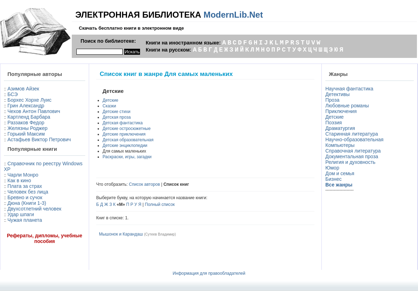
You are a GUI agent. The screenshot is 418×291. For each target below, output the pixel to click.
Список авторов (144, 184)
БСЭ (12, 94)
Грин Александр (25, 105)
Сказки (109, 105)
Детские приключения (124, 134)
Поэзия (333, 122)
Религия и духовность (350, 162)
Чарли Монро (22, 175)
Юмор (332, 168)
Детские (110, 100)
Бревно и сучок (24, 197)
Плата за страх (24, 186)
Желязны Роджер (27, 128)
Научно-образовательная (354, 139)
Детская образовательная (128, 139)
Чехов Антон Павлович (33, 111)
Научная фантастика (349, 88)
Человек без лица (27, 192)
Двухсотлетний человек (34, 209)
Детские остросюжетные (127, 128)
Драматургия (340, 128)
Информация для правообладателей (209, 273)
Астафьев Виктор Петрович (39, 139)
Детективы (337, 94)
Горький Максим (26, 134)
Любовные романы (347, 105)
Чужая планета (24, 220)
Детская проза (117, 117)
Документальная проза (351, 156)
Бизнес (333, 179)
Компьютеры (340, 145)
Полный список (160, 204)
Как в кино (19, 180)
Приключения (341, 111)
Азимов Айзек (23, 88)
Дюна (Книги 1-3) (26, 203)
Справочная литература (353, 151)
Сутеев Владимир (159, 234)
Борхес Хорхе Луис (29, 100)
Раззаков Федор (25, 122)
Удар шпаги (20, 214)
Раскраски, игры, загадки (127, 156)
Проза (332, 100)
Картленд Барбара (28, 117)
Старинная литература (351, 134)
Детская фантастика (123, 122)
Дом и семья (339, 173)
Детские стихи (116, 111)
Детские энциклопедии (125, 145)
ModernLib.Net (233, 14)
